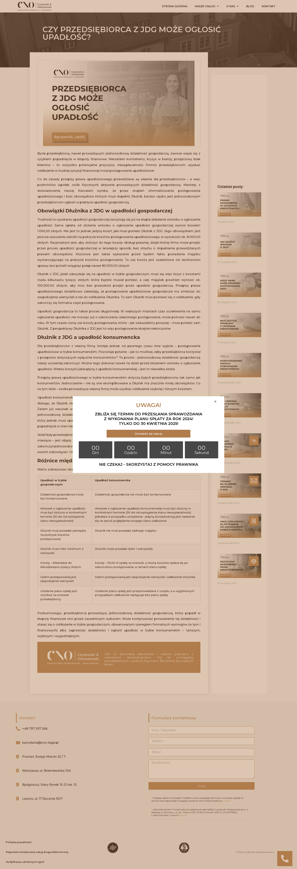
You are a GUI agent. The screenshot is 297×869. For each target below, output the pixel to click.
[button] (148, 434)
